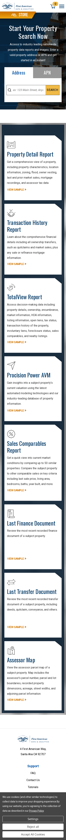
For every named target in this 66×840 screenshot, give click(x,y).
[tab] (18, 72)
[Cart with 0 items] (52, 6)
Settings (33, 819)
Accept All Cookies (33, 834)
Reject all (33, 827)
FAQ (33, 773)
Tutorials (33, 787)
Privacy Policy (36, 810)
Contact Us (33, 780)
